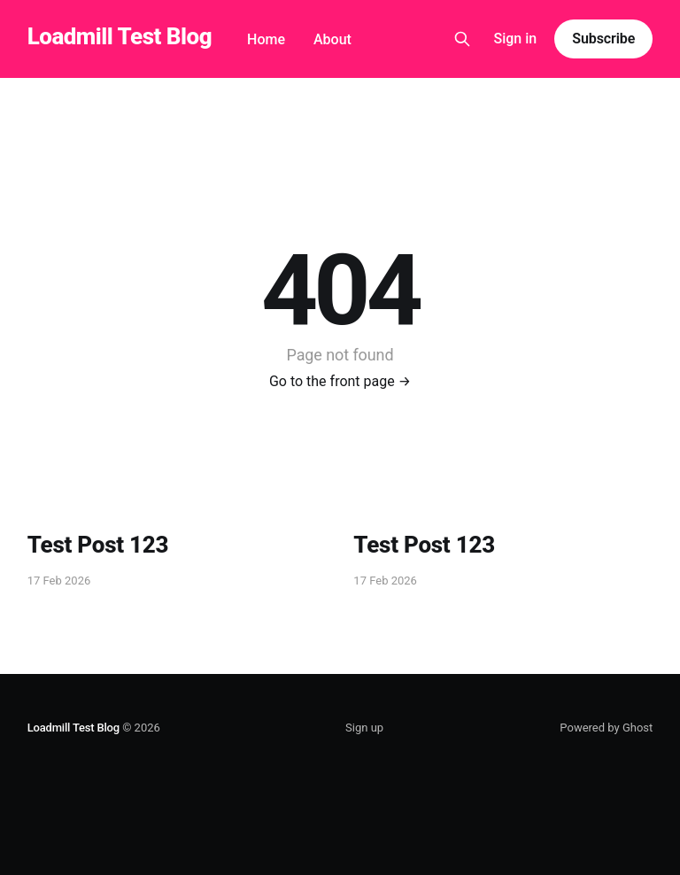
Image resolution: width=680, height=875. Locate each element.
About (332, 39)
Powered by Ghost (606, 727)
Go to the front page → (340, 381)
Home (266, 39)
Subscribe (603, 38)
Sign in (515, 38)
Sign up (364, 727)
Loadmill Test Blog (119, 36)
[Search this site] (462, 39)
